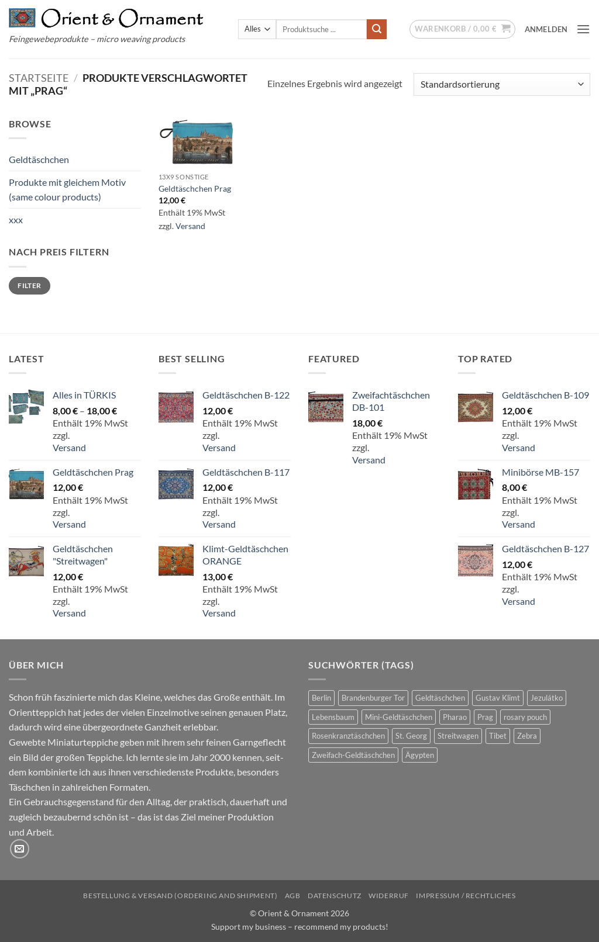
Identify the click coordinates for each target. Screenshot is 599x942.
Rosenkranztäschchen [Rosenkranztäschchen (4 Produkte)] (348, 735)
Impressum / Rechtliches (465, 895)
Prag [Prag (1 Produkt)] (485, 717)
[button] (462, 29)
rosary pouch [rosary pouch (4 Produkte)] (525, 717)
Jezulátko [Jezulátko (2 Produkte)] (547, 697)
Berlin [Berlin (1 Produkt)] (321, 697)
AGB (293, 895)
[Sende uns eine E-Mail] (19, 848)
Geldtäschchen (39, 159)
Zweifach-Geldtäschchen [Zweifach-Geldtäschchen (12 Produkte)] (353, 755)
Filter (29, 285)
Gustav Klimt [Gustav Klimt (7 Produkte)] (498, 697)
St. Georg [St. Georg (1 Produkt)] (411, 735)
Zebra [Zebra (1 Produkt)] (527, 735)
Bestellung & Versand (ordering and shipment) (180, 895)
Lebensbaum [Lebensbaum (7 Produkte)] (333, 717)
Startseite (38, 77)
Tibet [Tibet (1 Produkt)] (498, 735)
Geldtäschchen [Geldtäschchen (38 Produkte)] (440, 697)
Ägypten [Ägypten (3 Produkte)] (419, 755)
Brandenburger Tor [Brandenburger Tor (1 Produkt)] (373, 697)
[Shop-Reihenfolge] (502, 84)
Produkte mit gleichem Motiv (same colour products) (67, 189)
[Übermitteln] (377, 29)
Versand (190, 226)
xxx (16, 219)
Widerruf (389, 895)
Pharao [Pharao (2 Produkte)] (455, 717)
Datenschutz (335, 895)
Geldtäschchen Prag (195, 188)
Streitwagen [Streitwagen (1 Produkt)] (458, 735)
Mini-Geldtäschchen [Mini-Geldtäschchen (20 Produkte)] (398, 717)
